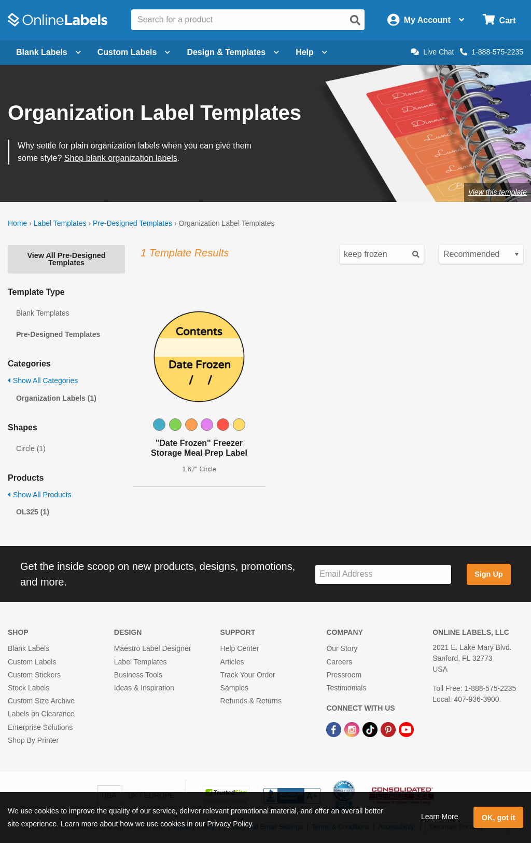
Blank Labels (28, 648)
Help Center (239, 648)
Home (17, 223)
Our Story (341, 648)
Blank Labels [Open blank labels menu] (48, 52)
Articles (232, 662)
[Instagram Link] (352, 729)
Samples (234, 688)
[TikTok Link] (371, 729)
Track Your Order (247, 675)
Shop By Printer (33, 740)
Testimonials (346, 688)
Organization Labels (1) (56, 398)
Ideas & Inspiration (144, 688)
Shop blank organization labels (120, 158)
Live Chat (432, 52)
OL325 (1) (32, 512)
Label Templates (60, 223)
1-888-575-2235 (491, 52)
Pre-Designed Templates (132, 223)
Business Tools (138, 675)
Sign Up (488, 574)
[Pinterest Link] (389, 729)
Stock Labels (28, 688)
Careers (339, 662)
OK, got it (498, 817)
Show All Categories (43, 380)
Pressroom (343, 675)
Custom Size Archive (41, 701)
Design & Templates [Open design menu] (233, 52)
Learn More (439, 816)
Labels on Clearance (41, 714)
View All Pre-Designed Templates (66, 259)
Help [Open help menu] (311, 52)
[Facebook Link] (334, 729)
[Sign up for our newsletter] (383, 574)
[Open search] (355, 20)
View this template (497, 192)
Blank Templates (42, 313)
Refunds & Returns (251, 701)
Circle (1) (31, 448)
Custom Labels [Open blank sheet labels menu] (134, 52)
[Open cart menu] (499, 20)
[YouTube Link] (406, 729)
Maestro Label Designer (152, 648)
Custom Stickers (34, 675)
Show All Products (40, 495)
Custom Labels (32, 662)
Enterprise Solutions (40, 727)
